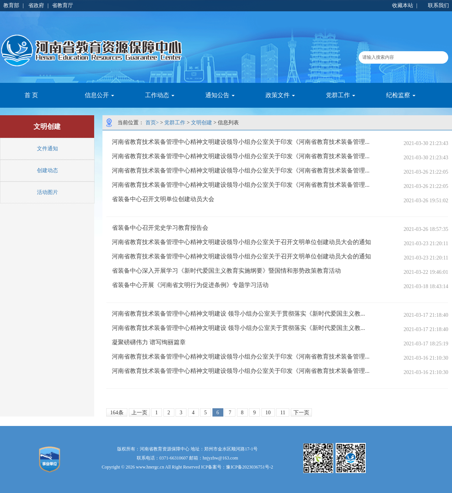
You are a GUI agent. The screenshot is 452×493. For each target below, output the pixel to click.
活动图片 (47, 192)
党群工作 (340, 95)
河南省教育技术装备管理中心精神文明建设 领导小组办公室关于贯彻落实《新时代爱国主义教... (238, 313)
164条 (117, 412)
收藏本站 (402, 5)
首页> (152, 122)
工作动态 (159, 95)
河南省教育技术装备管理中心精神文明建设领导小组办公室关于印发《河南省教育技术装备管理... (241, 142)
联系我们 (438, 5)
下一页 (301, 412)
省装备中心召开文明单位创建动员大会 (163, 199)
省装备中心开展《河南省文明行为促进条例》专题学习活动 (190, 285)
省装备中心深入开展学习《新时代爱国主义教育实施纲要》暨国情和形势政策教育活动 (226, 270)
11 (282, 412)
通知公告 (220, 95)
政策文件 (280, 95)
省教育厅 (62, 5)
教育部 (11, 5)
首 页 (31, 95)
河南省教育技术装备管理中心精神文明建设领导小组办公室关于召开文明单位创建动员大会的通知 (241, 242)
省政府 (36, 5)
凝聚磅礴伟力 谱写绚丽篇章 (149, 342)
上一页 (139, 412)
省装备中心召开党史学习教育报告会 (160, 227)
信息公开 (99, 95)
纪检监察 (400, 95)
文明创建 (201, 122)
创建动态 (47, 170)
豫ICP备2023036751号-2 (249, 467)
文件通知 (47, 148)
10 (268, 412)
